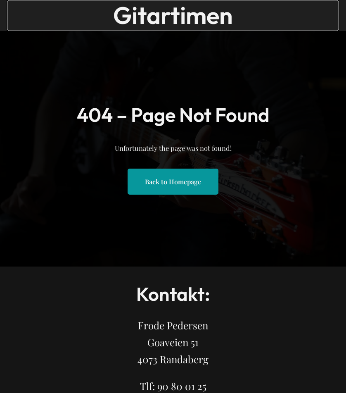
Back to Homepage (173, 181)
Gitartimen (173, 15)
